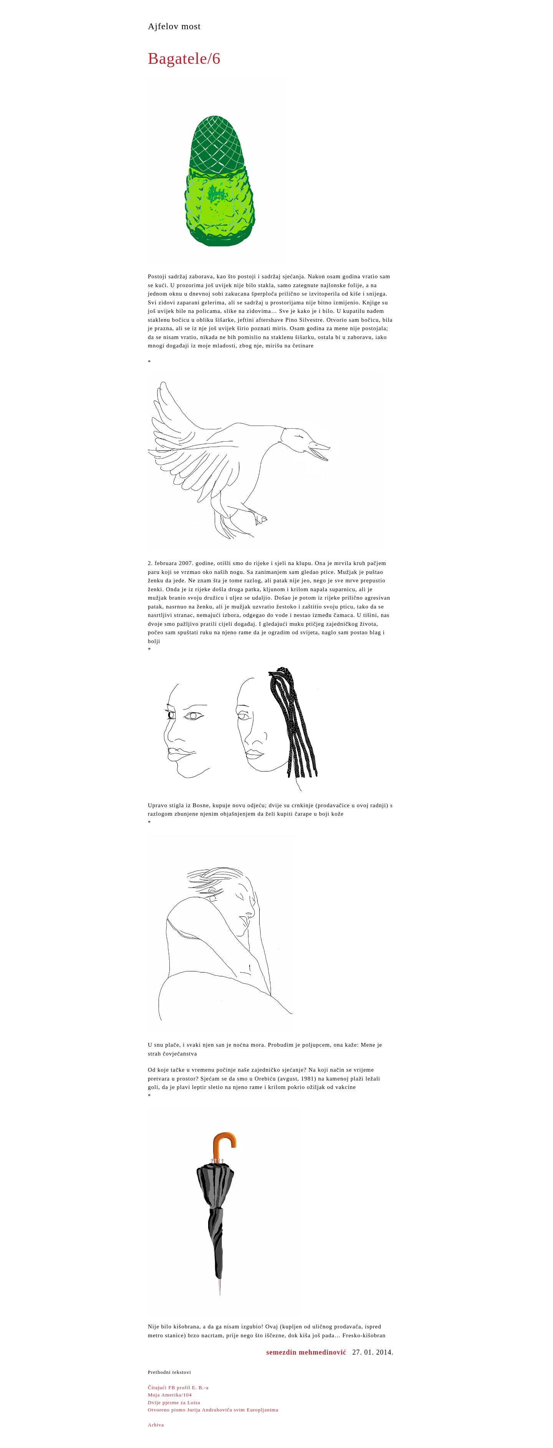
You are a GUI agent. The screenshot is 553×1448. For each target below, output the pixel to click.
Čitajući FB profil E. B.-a (178, 1387)
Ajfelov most (174, 26)
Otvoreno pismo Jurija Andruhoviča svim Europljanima (213, 1410)
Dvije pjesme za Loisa (174, 1402)
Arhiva (156, 1425)
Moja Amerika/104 (170, 1395)
